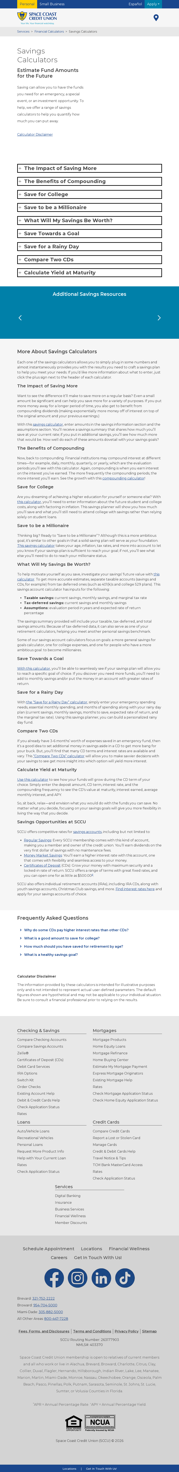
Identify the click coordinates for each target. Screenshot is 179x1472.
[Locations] (156, 17)
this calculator (29, 502)
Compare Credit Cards (111, 1131)
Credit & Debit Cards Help (114, 1151)
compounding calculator (123, 478)
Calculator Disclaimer (35, 135)
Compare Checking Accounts (41, 1040)
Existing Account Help (36, 1094)
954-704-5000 (45, 1305)
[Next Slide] (159, 318)
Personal (27, 4)
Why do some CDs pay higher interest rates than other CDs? (76, 930)
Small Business (52, 4)
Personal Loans (30, 1145)
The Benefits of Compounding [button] (65, 181)
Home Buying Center (111, 1060)
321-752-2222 (43, 1299)
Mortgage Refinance (110, 1053)
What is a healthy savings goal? (50, 955)
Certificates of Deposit (42, 866)
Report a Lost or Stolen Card (116, 1138)
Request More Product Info (40, 1151)
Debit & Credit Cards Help (38, 1100)
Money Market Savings (43, 855)
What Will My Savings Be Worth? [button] (68, 220)
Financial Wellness (70, 1216)
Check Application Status (38, 1107)
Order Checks (29, 1087)
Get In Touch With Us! (98, 1257)
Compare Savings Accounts (40, 1046)
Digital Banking (68, 1196)
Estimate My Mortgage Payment (120, 1067)
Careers (59, 1257)
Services (23, 31)
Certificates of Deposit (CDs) (40, 1060)
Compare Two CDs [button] (48, 259)
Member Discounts (71, 1223)
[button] (92, 1331)
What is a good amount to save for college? (61, 938)
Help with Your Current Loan (41, 1158)
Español (135, 4)
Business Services (69, 1209)
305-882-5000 (51, 1312)
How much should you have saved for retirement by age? (73, 947)
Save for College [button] (46, 194)
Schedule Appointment (48, 1248)
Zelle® (23, 1053)
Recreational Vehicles (35, 1138)
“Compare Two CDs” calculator (59, 756)
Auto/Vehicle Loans (33, 1131)
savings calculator (48, 424)
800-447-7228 (56, 1319)
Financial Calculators (49, 31)
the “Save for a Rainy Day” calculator (56, 702)
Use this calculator (32, 780)
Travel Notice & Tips (109, 1158)
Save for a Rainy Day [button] (51, 246)
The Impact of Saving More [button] (60, 168)
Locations (91, 1248)
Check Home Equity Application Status (125, 1100)
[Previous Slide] (20, 318)
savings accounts (87, 832)
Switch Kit (25, 1080)
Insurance (63, 1203)
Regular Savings (37, 840)
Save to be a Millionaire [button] (55, 207)
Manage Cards (105, 1145)
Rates (22, 1114)
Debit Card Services (33, 1067)
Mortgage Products (109, 1040)
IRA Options (27, 1073)
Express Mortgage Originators (118, 1073)
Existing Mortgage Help (112, 1080)
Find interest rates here (135, 889)
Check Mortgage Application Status (123, 1094)
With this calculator (33, 669)
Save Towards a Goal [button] (51, 233)
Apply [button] (152, 4)
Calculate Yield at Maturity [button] (59, 273)
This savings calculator (36, 546)
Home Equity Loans (109, 1046)
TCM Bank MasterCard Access (117, 1165)
